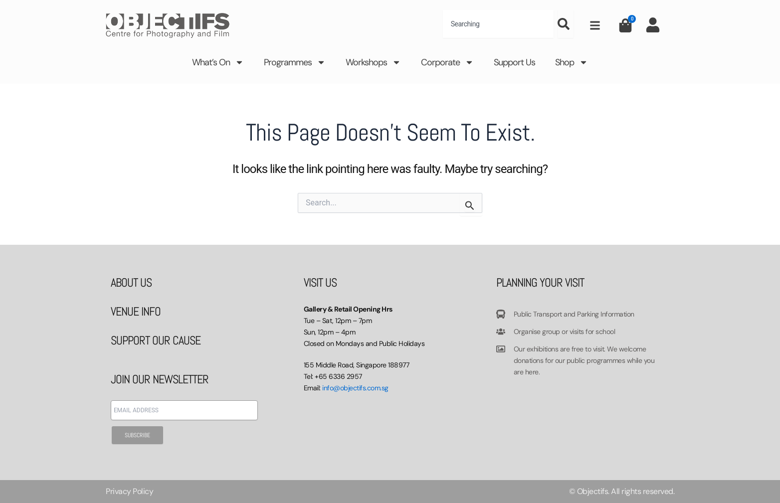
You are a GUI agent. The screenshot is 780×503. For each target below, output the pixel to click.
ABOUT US (131, 282)
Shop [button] (571, 62)
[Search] (566, 24)
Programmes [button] (295, 62)
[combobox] (498, 24)
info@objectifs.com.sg (355, 387)
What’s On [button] (218, 62)
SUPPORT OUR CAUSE (155, 340)
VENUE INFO (136, 311)
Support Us (514, 62)
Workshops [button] (373, 62)
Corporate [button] (447, 62)
